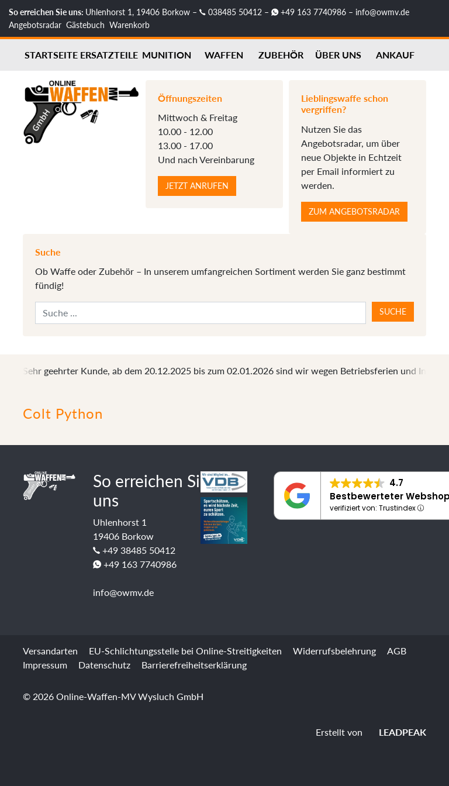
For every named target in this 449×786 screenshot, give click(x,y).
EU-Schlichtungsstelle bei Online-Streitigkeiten (185, 650)
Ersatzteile (109, 54)
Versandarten (50, 650)
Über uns (338, 54)
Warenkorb (129, 25)
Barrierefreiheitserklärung (194, 664)
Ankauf (395, 54)
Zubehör (280, 54)
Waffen (224, 54)
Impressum (45, 664)
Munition (166, 54)
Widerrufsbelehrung (334, 650)
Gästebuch (85, 25)
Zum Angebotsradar (354, 211)
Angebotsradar (35, 25)
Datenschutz (104, 664)
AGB (396, 650)
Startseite (51, 54)
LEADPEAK (395, 731)
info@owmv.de (382, 12)
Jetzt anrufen (197, 186)
